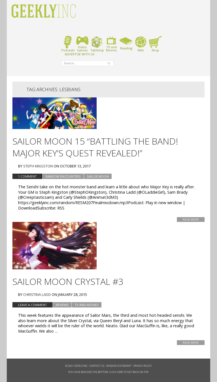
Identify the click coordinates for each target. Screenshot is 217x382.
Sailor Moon (98, 176)
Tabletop (97, 44)
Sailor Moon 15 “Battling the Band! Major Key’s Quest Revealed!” (95, 147)
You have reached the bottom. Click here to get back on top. (108, 372)
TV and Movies (87, 305)
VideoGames (82, 44)
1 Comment (27, 176)
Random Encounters (63, 176)
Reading (126, 43)
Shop (155, 44)
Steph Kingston (38, 166)
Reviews (62, 305)
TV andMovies (111, 44)
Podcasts (68, 44)
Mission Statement (118, 366)
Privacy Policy (142, 366)
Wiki (140, 44)
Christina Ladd (37, 294)
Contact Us (97, 366)
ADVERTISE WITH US (79, 54)
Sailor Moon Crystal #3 (67, 281)
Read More (191, 219)
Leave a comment (32, 305)
